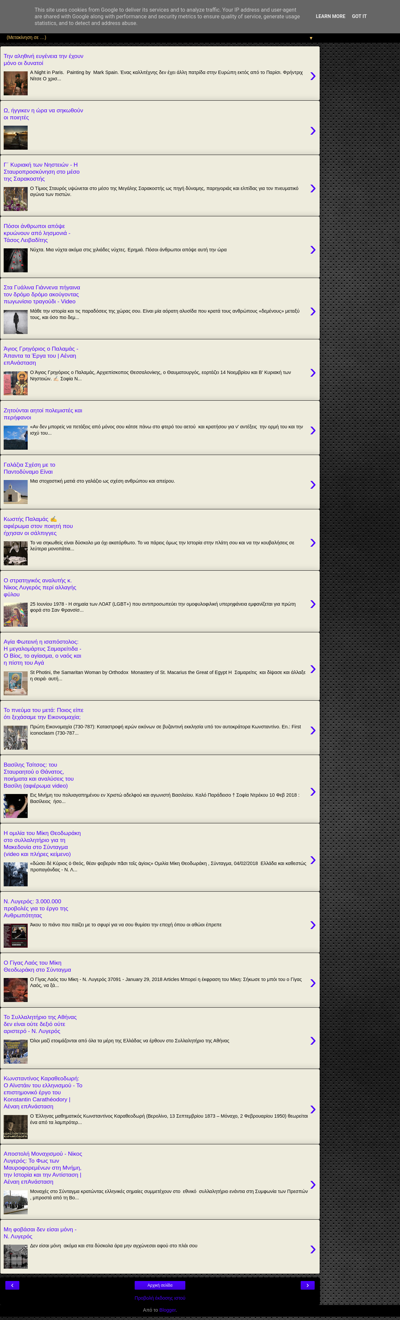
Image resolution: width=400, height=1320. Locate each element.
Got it (359, 16)
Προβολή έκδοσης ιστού (160, 1298)
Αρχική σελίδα (160, 1285)
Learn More (330, 16)
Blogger (167, 1310)
